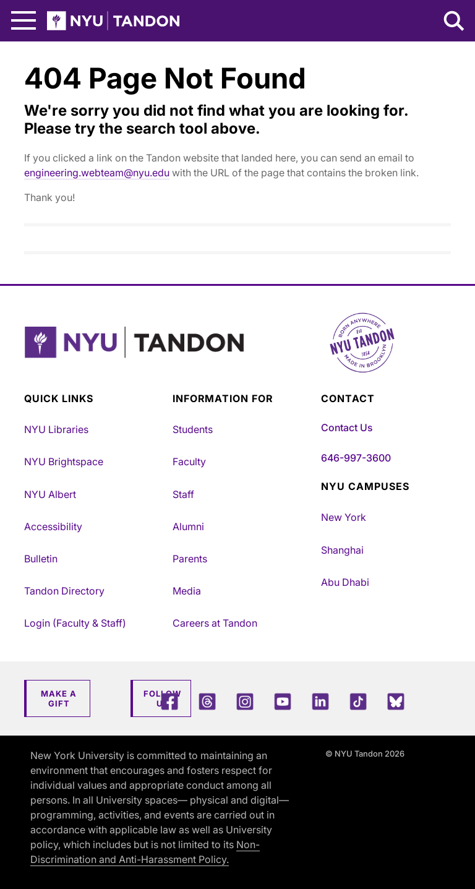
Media (187, 591)
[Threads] (207, 701)
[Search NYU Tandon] (454, 22)
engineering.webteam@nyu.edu (96, 172)
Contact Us (346, 427)
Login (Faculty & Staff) (75, 623)
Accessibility (53, 526)
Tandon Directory (64, 591)
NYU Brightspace (63, 461)
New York (343, 517)
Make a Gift (59, 698)
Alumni (188, 526)
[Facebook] (169, 701)
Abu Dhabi (345, 582)
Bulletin (41, 558)
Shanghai (342, 550)
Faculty (189, 461)
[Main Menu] (23, 21)
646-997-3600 (356, 458)
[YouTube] (283, 701)
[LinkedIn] (320, 701)
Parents (190, 558)
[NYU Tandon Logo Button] (237, 358)
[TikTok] (358, 701)
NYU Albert (50, 494)
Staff (183, 494)
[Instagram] (245, 701)
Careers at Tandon (215, 623)
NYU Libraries (56, 429)
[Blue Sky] (396, 701)
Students (193, 429)
